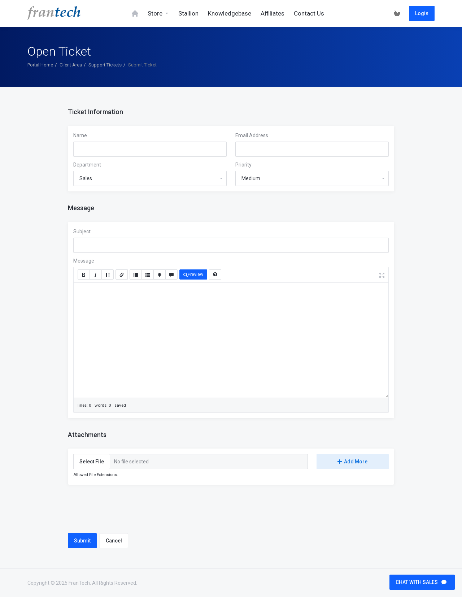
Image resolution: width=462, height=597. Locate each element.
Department (87, 165)
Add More (352, 461)
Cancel (114, 541)
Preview (193, 274)
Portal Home (40, 65)
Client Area (71, 65)
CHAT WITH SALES (421, 582)
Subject (82, 231)
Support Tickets (105, 65)
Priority (243, 165)
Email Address (251, 135)
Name (80, 135)
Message (83, 261)
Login (421, 13)
